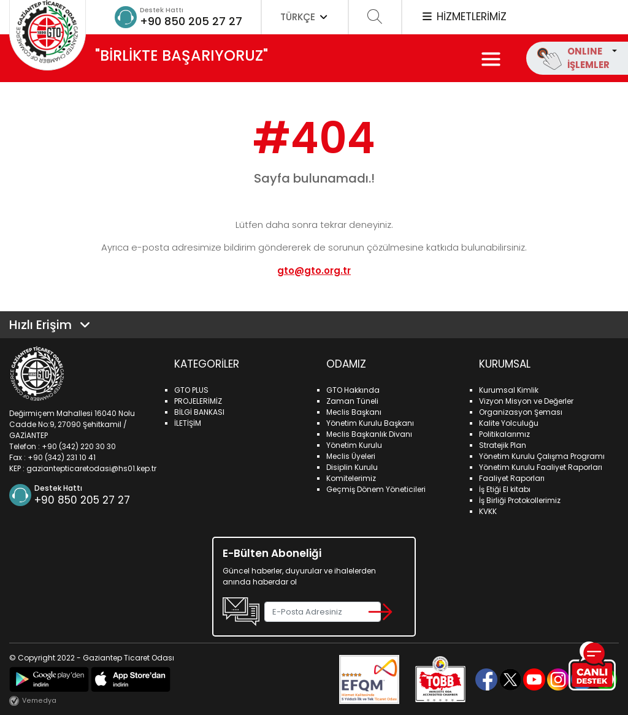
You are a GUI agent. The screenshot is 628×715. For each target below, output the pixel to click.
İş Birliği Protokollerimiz (520, 500)
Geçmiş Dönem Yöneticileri (376, 489)
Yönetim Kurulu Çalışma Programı (542, 456)
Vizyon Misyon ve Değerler (526, 401)
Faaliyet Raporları (512, 478)
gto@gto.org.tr (314, 270)
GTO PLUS (191, 390)
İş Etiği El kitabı (504, 489)
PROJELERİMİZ (198, 401)
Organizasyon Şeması (520, 412)
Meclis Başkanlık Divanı (369, 434)
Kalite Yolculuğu (508, 423)
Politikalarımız (504, 434)
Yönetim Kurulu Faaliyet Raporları (540, 467)
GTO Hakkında (353, 390)
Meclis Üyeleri (350, 456)
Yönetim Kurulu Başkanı (370, 423)
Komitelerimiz (351, 478)
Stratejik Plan (502, 445)
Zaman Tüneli (352, 401)
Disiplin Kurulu (352, 467)
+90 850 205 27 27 (191, 21)
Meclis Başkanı (353, 412)
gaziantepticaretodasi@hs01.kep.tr (91, 468)
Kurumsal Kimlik (508, 390)
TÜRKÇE (304, 16)
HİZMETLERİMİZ (464, 16)
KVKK (488, 511)
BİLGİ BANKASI (199, 412)
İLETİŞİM (187, 423)
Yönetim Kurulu (354, 445)
